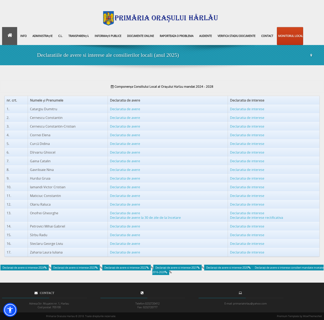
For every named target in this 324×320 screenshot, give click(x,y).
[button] (10, 310)
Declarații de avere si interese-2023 (75, 267)
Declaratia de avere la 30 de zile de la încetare (145, 217)
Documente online (140, 36)
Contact (267, 36)
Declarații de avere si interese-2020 (228, 267)
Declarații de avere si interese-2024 (24, 267)
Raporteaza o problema (176, 36)
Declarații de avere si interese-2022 (126, 267)
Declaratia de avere (125, 109)
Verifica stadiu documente (236, 36)
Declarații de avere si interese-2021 (177, 267)
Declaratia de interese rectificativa (256, 217)
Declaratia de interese (247, 109)
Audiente (205, 36)
